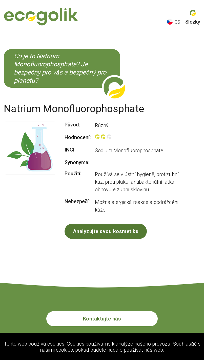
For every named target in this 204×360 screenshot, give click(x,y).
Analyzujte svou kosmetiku (106, 231)
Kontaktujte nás (102, 319)
